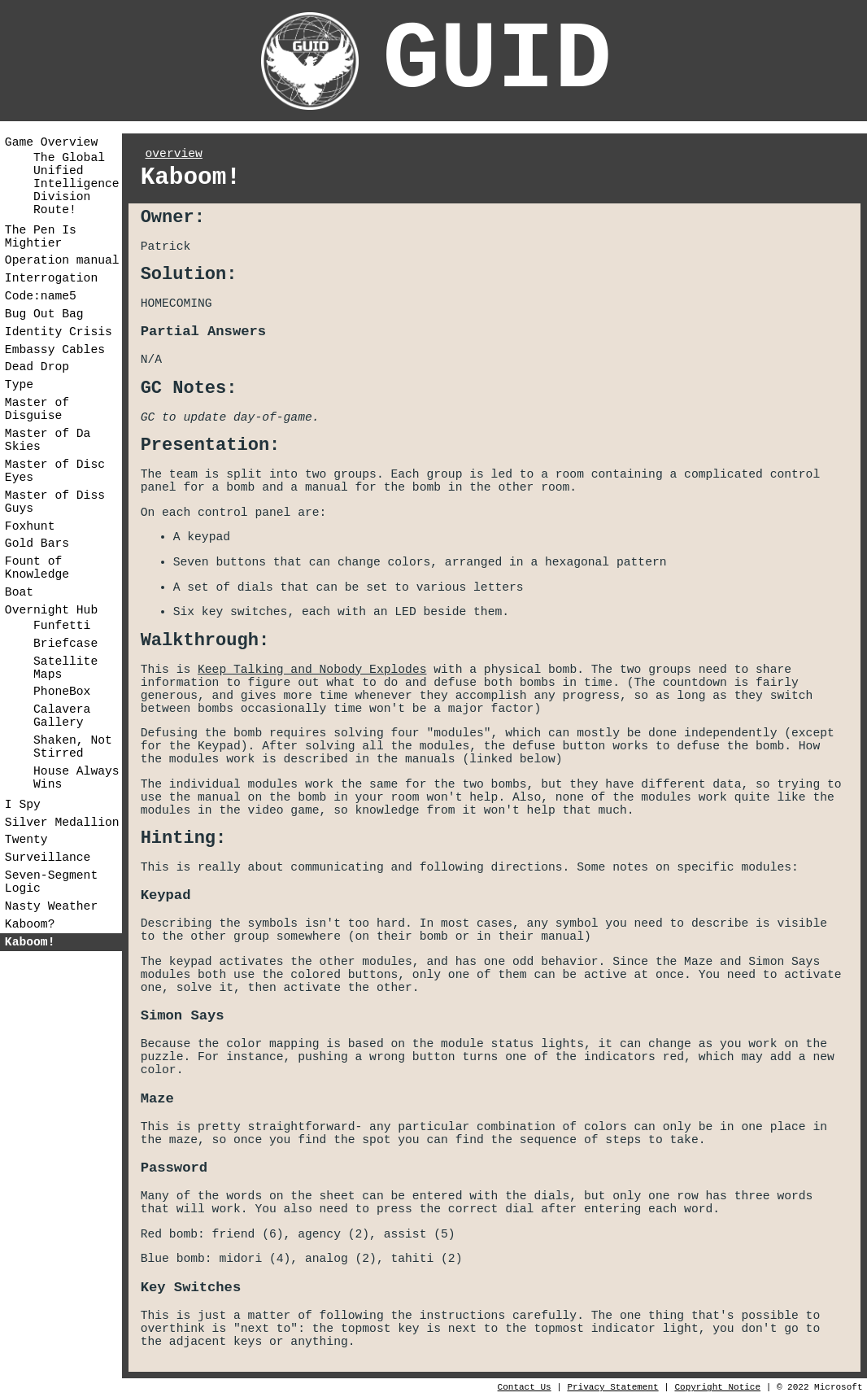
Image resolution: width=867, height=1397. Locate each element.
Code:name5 (40, 296)
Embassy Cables (55, 349)
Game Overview (51, 142)
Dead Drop (37, 366)
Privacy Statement (612, 1387)
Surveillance (48, 857)
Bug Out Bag (44, 314)
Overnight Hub (51, 610)
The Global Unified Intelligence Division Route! (76, 183)
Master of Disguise (37, 409)
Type (19, 384)
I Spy (23, 804)
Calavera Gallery (61, 716)
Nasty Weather (51, 906)
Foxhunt (30, 526)
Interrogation (51, 278)
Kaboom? (30, 924)
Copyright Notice (717, 1387)
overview (174, 153)
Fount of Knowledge (37, 568)
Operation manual (62, 260)
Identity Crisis (58, 331)
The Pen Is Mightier (40, 237)
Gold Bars (37, 543)
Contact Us (524, 1387)
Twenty (26, 839)
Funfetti (61, 625)
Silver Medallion (62, 822)
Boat (19, 592)
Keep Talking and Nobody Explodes (312, 669)
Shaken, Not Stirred (72, 747)
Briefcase (65, 643)
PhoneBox (61, 691)
